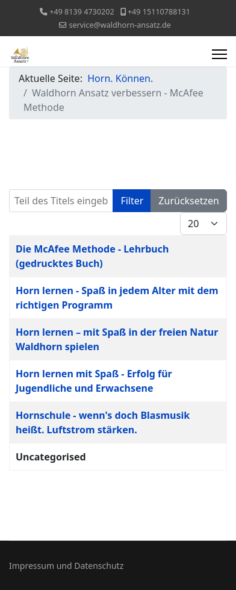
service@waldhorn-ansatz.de (120, 25)
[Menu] (219, 54)
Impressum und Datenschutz (66, 565)
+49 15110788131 (159, 12)
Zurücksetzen (188, 200)
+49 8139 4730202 (81, 12)
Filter (131, 200)
